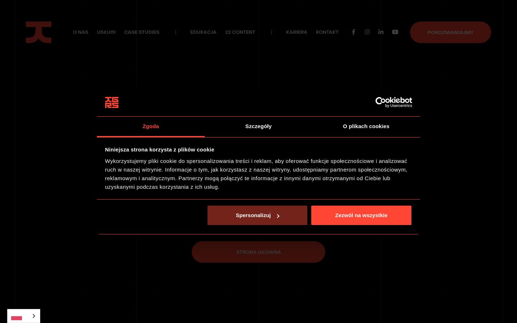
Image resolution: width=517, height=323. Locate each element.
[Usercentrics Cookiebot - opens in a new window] (380, 102)
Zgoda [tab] (151, 126)
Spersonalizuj (258, 215)
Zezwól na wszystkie (361, 215)
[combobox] (23, 316)
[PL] (24, 316)
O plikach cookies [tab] (366, 126)
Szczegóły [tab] (258, 126)
